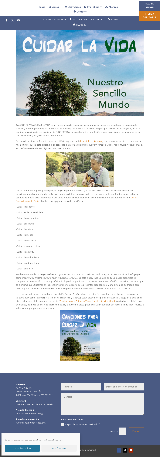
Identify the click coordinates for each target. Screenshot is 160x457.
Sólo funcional (59, 448)
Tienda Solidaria (149, 15)
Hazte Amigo (150, 5)
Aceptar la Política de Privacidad (80, 424)
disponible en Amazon (90, 141)
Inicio (42, 7)
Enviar (136, 431)
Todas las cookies (22, 448)
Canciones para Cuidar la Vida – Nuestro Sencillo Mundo (87, 301)
